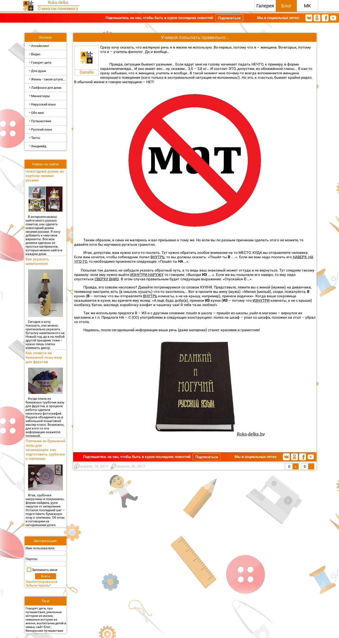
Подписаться (229, 18)
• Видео (34, 54)
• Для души (37, 71)
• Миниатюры (39, 96)
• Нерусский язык (42, 104)
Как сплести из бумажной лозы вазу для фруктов (44, 357)
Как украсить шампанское (37, 261)
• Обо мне (36, 113)
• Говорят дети (40, 62)
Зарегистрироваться (41, 581)
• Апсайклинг (39, 46)
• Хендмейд (37, 146)
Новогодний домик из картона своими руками (45, 175)
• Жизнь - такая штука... (47, 79)
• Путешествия (40, 121)
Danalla (87, 72)
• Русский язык (40, 129)
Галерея (265, 6)
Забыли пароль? (38, 585)
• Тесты (34, 138)
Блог (286, 6)
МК (307, 6)
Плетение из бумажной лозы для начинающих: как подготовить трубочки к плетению (45, 450)
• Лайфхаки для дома (45, 87)
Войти (45, 576)
